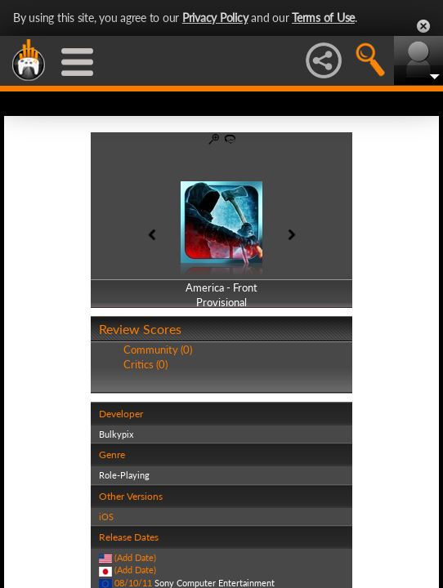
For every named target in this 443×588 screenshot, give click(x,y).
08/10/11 (133, 582)
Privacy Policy (215, 17)
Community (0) (157, 349)
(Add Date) (135, 557)
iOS (106, 516)
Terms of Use (323, 17)
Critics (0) (145, 364)
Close (423, 26)
